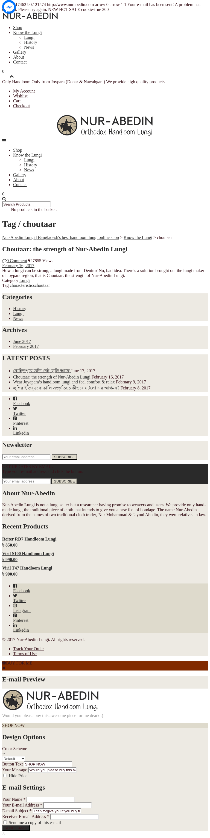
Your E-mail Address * (22, 805)
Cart (17, 101)
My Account (24, 91)
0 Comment (14, 260)
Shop (17, 27)
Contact (20, 62)
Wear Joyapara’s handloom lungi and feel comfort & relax (64, 382)
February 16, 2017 (18, 265)
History (30, 42)
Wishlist (20, 96)
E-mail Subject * (17, 810)
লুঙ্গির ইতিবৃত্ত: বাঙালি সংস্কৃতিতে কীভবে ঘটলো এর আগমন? (67, 388)
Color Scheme (14, 748)
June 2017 (22, 341)
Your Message (14, 769)
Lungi (29, 37)
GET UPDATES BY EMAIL (27, 466)
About (18, 57)
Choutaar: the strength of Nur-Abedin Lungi (64, 249)
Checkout (21, 105)
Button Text (12, 764)
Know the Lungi (27, 32)
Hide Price (18, 775)
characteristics (22, 285)
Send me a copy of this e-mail (35, 822)
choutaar (42, 285)
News (29, 47)
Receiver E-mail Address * (25, 816)
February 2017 (26, 346)
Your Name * (13, 799)
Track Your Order (28, 648)
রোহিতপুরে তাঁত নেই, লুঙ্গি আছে (42, 370)
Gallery (19, 52)
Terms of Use (25, 653)
